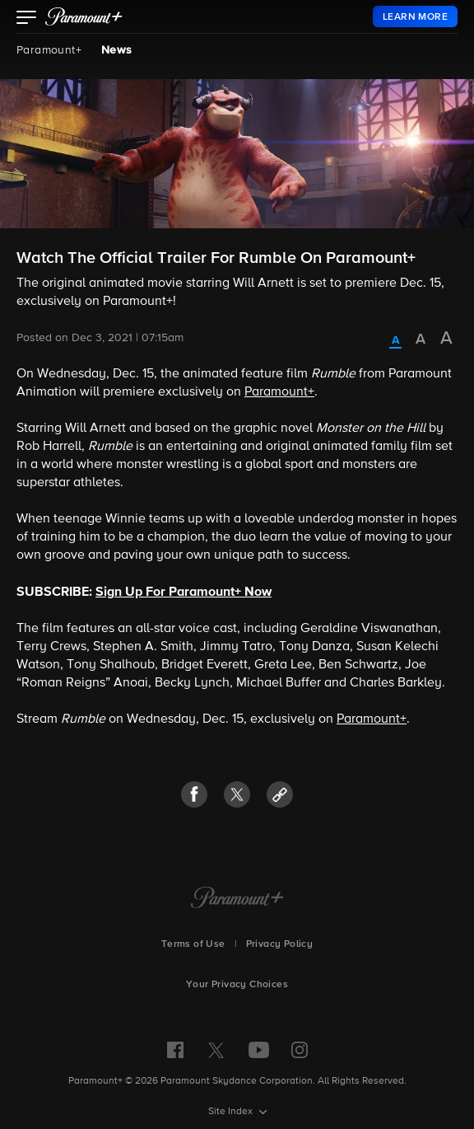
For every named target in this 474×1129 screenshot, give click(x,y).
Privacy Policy (280, 944)
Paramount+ (48, 50)
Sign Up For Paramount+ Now (183, 591)
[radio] (395, 341)
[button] (26, 19)
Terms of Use (193, 944)
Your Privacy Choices (237, 985)
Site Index (231, 1112)
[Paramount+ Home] (237, 899)
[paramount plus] (84, 16)
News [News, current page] (116, 50)
